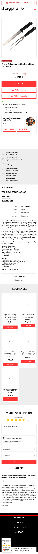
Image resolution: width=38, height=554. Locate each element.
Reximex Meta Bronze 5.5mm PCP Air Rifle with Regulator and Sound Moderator (27, 317)
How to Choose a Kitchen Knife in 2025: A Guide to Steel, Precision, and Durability (19, 477)
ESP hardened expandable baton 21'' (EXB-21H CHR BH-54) (10, 391)
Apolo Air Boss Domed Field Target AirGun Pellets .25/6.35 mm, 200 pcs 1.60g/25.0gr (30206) (10, 317)
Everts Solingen (25, 206)
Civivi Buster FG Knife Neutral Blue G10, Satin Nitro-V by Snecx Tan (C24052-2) (10, 354)
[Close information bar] (34, 3)
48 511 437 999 (23, 129)
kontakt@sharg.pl (26, 548)
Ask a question (9, 129)
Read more (5, 505)
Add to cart (19, 84)
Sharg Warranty (25, 216)
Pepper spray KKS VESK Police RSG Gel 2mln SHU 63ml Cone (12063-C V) (28, 353)
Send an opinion (19, 462)
